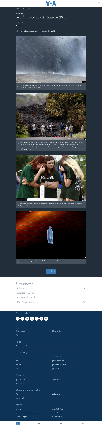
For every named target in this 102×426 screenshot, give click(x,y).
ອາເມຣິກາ (18, 365)
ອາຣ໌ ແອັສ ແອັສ (20, 398)
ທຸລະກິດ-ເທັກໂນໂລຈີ (58, 361)
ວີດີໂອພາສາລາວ (20, 331)
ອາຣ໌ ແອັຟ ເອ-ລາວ (57, 413)
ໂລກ (17, 369)
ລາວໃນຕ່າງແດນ (56, 357)
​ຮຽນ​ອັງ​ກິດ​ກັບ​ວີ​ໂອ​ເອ (58, 409)
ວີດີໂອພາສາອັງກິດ (57, 331)
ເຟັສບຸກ (18, 394)
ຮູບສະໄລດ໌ (19, 13)
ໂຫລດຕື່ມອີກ (51, 271)
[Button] (18, 26)
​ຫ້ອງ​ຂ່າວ (18, 409)
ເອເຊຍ (18, 361)
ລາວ (17, 357)
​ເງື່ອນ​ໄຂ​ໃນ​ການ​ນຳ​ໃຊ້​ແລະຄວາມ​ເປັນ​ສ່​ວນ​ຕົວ (28, 413)
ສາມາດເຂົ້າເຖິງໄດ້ (57, 417)
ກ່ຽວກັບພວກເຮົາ (20, 379)
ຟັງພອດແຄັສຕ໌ (56, 379)
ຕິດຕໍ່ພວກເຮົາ (20, 383)
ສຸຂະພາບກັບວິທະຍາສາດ (59, 365)
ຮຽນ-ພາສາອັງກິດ (57, 369)
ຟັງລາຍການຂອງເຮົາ (21, 346)
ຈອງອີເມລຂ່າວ (56, 394)
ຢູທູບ (17, 335)
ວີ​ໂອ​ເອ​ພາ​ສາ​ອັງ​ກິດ (21, 417)
